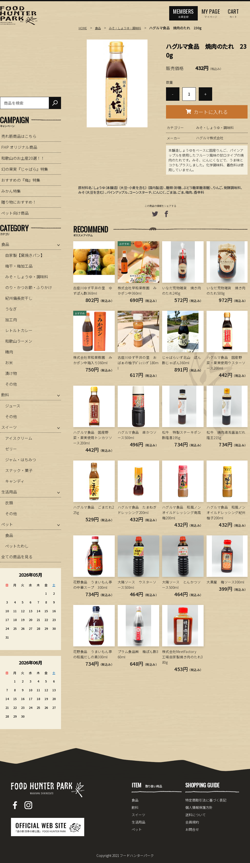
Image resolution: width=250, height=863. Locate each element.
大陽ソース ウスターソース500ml (137, 585)
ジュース (12, 406)
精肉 (9, 352)
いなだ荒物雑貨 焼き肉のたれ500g (226, 290)
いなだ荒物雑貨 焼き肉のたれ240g (181, 290)
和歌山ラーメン (18, 341)
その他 (11, 384)
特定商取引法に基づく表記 (205, 800)
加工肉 (11, 319)
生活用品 (9, 492)
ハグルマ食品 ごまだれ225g (93, 510)
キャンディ (14, 481)
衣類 (9, 503)
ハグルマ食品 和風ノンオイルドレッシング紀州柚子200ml (226, 512)
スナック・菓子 (18, 470)
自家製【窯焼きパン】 (24, 255)
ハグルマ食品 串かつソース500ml (137, 435)
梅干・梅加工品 (18, 266)
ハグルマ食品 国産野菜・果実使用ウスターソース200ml (226, 363)
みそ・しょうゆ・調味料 (129, 27)
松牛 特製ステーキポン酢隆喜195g (181, 435)
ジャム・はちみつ (20, 459)
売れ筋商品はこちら (18, 136)
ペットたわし (17, 546)
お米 (9, 362)
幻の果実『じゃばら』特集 (24, 169)
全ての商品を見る (16, 557)
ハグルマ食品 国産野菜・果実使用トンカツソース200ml (92, 437)
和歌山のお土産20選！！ (23, 158)
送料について (195, 814)
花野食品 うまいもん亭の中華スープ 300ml (92, 585)
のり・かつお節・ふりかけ (28, 287)
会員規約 (192, 822)
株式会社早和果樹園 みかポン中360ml (137, 290)
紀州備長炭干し (18, 298)
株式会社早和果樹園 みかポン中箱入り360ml (92, 360)
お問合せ (192, 829)
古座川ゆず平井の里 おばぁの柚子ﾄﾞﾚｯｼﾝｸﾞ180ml (138, 363)
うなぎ (11, 309)
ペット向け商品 (15, 213)
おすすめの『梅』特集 (20, 180)
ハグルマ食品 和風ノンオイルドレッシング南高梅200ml (181, 512)
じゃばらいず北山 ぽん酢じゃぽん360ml (181, 360)
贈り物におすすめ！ (18, 202)
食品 (99, 27)
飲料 (5, 395)
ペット (7, 524)
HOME (83, 27)
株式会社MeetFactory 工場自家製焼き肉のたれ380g (182, 657)
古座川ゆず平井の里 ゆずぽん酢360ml (92, 290)
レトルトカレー (18, 330)
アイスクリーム (18, 438)
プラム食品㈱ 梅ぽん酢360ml (138, 654)
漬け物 (11, 373)
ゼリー (11, 449)
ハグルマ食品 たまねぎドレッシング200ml (137, 510)
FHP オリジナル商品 (19, 147)
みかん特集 (11, 191)
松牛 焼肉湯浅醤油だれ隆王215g (226, 435)
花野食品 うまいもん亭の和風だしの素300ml (92, 654)
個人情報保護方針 (199, 807)
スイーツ (9, 427)
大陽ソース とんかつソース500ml (181, 585)
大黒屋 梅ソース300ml (225, 582)
